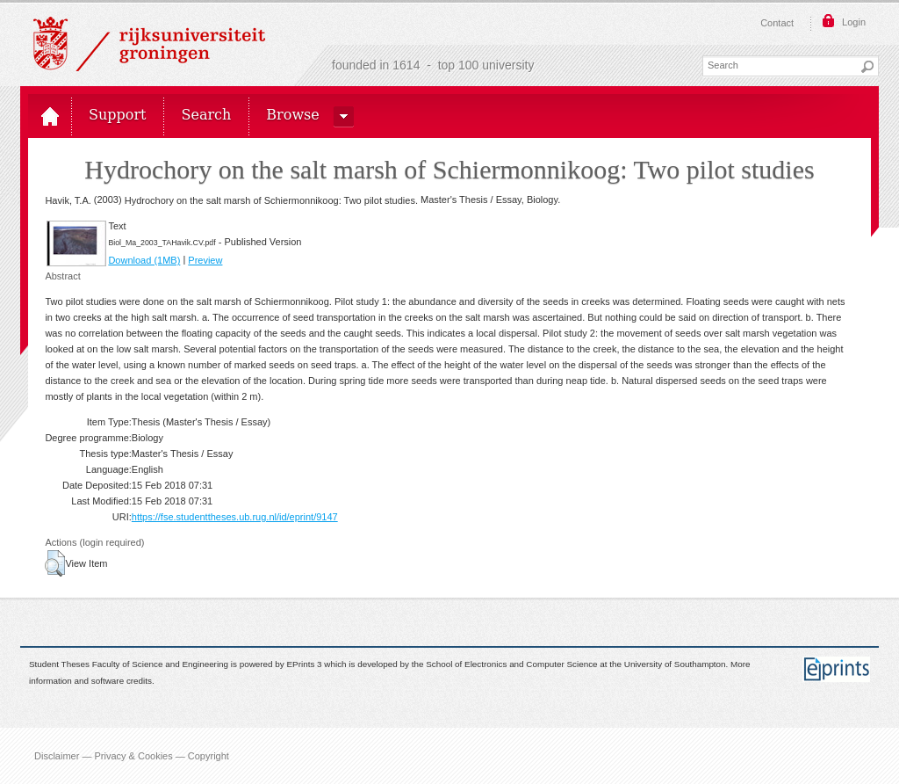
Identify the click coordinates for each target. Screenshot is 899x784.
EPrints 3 (304, 665)
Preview (205, 260)
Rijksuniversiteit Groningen (149, 44)
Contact (777, 23)
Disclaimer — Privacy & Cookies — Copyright (131, 756)
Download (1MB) (144, 260)
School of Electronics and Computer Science (511, 665)
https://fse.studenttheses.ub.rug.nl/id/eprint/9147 (235, 517)
